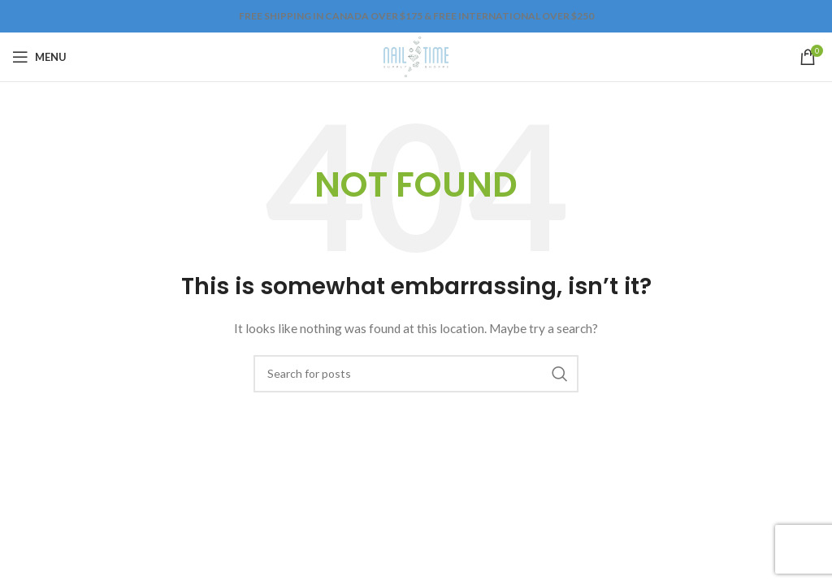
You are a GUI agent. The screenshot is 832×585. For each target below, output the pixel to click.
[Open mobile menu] (39, 57)
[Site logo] (416, 56)
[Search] (416, 373)
